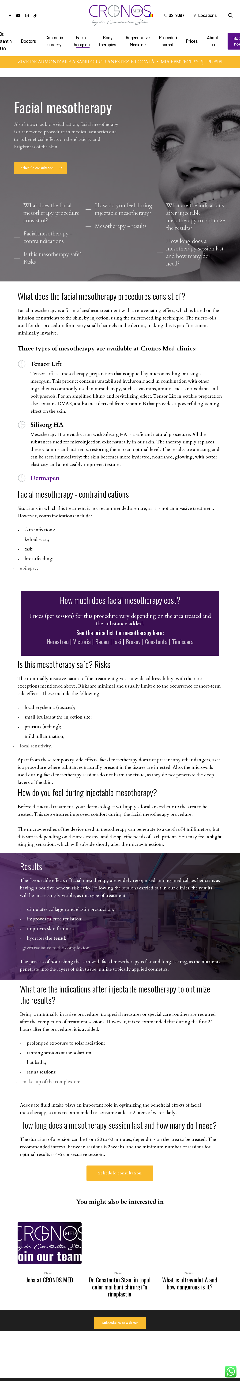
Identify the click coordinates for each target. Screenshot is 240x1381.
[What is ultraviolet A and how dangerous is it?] (190, 1257)
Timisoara (183, 654)
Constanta (156, 654)
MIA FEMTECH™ (189, 62)
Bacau (102, 654)
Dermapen (45, 478)
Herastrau (58, 654)
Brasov (133, 654)
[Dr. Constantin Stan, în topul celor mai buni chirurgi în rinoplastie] (120, 1261)
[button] (40, 168)
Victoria (82, 654)
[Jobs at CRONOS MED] (50, 1254)
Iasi (117, 654)
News (48, 1273)
